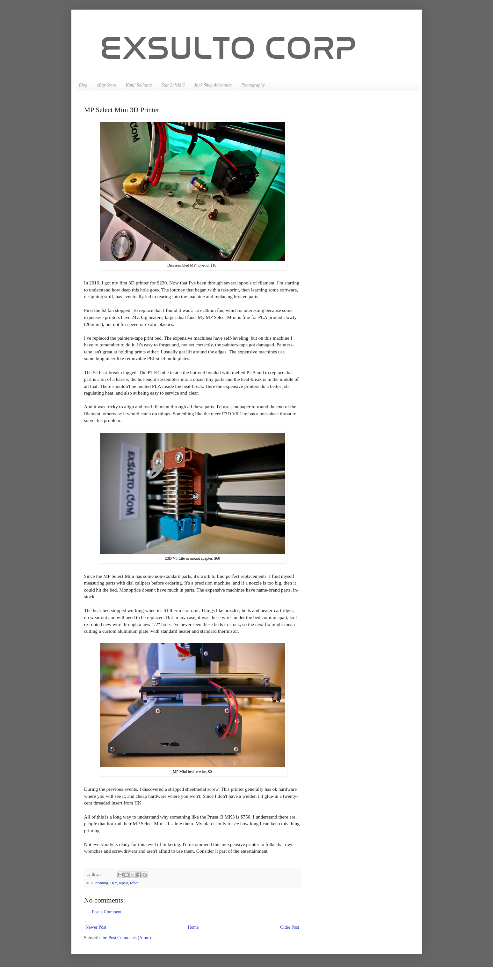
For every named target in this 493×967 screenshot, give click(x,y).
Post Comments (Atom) (130, 937)
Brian (96, 874)
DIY (113, 883)
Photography (253, 85)
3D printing (99, 883)
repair (123, 883)
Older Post (289, 927)
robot (134, 883)
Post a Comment (107, 912)
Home (193, 927)
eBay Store (106, 85)
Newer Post (96, 927)
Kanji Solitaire (139, 85)
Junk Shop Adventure (213, 85)
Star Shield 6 (173, 85)
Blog (83, 85)
